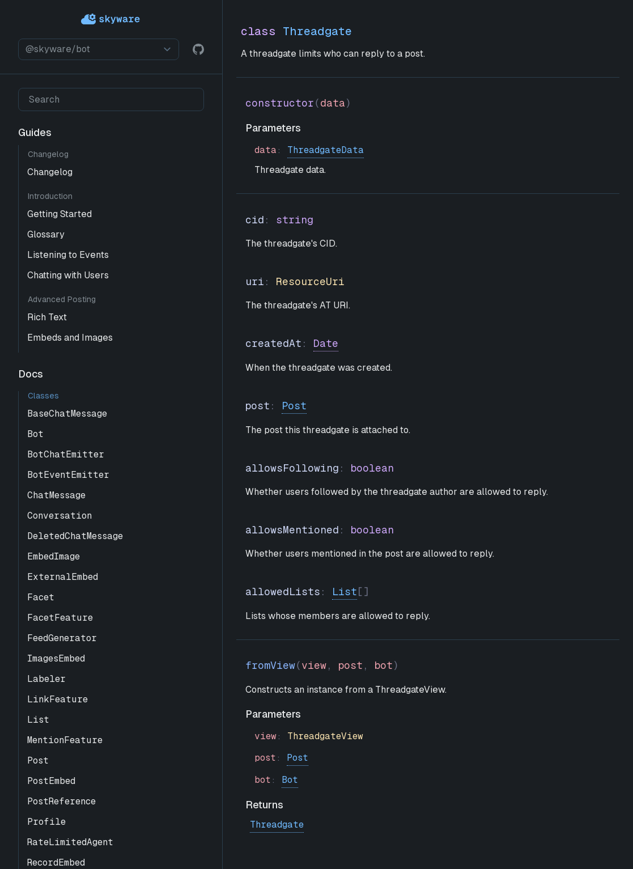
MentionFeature (65, 740)
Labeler (46, 678)
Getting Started (59, 214)
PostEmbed (51, 780)
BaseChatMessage (67, 413)
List (38, 719)
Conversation (59, 515)
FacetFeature (60, 617)
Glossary (46, 234)
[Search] (111, 99)
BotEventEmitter (68, 474)
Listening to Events (68, 254)
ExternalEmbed (62, 576)
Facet (40, 597)
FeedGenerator (62, 638)
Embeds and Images (70, 337)
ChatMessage (56, 495)
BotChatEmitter (65, 454)
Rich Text (47, 317)
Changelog (50, 172)
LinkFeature (57, 699)
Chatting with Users (68, 275)
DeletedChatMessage (75, 536)
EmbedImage (53, 556)
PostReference (61, 801)
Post (38, 760)
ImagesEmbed (56, 658)
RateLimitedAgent (70, 842)
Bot (35, 434)
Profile (46, 821)
